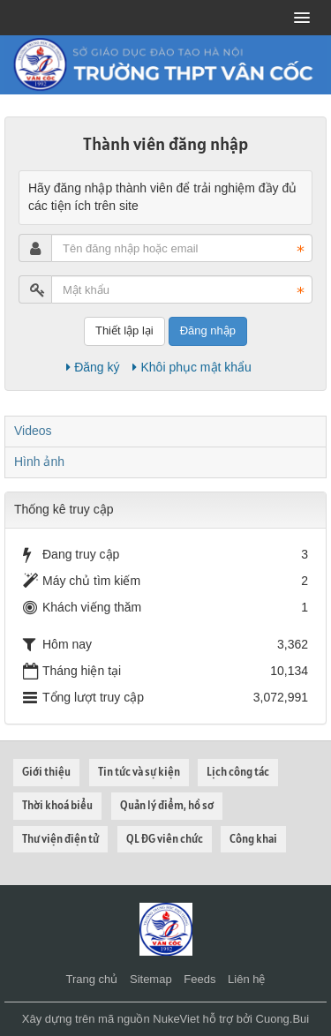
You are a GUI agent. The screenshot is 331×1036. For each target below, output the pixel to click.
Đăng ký (92, 367)
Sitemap (151, 979)
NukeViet (176, 1018)
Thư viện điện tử (60, 838)
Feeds (199, 979)
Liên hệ (246, 979)
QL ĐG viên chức (164, 838)
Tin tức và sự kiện (139, 771)
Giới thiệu (46, 771)
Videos (33, 431)
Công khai (253, 838)
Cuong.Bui (283, 1018)
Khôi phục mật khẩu (191, 367)
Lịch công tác (238, 771)
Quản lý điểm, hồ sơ (167, 805)
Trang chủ (92, 979)
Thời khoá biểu (57, 805)
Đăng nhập (208, 330)
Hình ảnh (39, 461)
